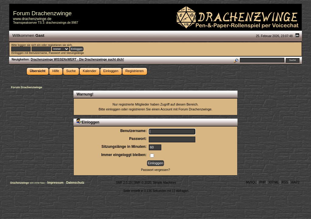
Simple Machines (164, 182)
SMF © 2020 (142, 182)
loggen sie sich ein (29, 45)
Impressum (55, 182)
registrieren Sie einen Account (150, 109)
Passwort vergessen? (155, 170)
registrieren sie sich (60, 45)
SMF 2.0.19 (124, 182)
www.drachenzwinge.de (32, 19)
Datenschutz (75, 182)
